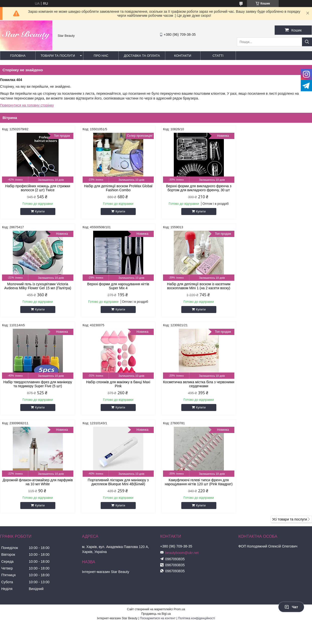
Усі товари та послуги (289, 421)
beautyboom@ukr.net (182, 455)
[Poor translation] (18, 548)
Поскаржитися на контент (158, 520)
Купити (39, 211)
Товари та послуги (58, 56)
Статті (218, 56)
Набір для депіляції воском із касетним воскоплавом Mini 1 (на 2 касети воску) (116, 286)
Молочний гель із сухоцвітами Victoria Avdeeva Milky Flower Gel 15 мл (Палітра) (274, 188)
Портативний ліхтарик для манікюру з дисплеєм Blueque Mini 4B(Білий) (195, 384)
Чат (291, 607)
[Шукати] (307, 42)
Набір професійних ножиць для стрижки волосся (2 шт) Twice (37, 188)
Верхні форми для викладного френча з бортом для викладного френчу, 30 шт (195, 188)
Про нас (101, 56)
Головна (18, 56)
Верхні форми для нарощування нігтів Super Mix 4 (37, 286)
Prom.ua (179, 511)
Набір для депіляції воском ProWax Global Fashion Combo (116, 188)
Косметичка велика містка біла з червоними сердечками (37, 384)
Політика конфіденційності (196, 520)
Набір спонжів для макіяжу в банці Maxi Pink (275, 286)
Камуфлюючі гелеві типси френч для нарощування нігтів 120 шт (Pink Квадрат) (275, 384)
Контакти (182, 56)
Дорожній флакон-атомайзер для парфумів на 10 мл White (116, 384)
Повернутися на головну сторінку (27, 105)
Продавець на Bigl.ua (156, 516)
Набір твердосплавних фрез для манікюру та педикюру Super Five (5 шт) (195, 286)
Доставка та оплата (142, 56)
